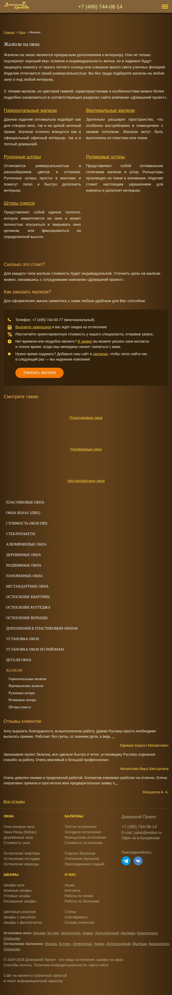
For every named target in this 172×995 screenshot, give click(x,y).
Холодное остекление (83, 832)
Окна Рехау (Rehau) (20, 832)
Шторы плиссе (19, 203)
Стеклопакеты (20, 534)
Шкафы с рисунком (19, 917)
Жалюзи (14, 670)
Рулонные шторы (22, 156)
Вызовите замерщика (33, 327)
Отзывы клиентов (79, 922)
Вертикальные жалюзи (110, 110)
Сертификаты (76, 917)
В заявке (85, 341)
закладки (100, 354)
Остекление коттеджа (28, 607)
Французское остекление (85, 837)
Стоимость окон (17, 843)
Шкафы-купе (14, 885)
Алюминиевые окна (26, 544)
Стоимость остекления (84, 843)
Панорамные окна (24, 576)
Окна (22, 32)
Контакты (72, 890)
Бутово (53, 933)
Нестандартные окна (86, 480)
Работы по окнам (79, 896)
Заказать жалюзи (39, 372)
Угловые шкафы (17, 896)
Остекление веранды (26, 618)
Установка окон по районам (35, 649)
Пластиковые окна (86, 417)
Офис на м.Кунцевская (141, 838)
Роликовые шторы (105, 156)
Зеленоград (70, 933)
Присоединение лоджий (85, 864)
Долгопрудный (107, 933)
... (113, 736)
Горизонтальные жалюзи (30, 110)
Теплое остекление (81, 827)
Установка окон (22, 639)
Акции (70, 885)
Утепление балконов (82, 859)
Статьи (70, 912)
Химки (88, 933)
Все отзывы (14, 801)
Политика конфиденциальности (60, 965)
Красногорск (147, 933)
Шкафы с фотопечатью (23, 922)
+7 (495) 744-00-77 (47, 320)
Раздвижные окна (86, 449)
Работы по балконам (82, 901)
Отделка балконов (80, 853)
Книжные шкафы (18, 890)
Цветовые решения (20, 912)
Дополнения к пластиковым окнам (41, 628)
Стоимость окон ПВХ (26, 523)
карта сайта (98, 965)
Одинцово (12, 938)
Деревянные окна (23, 555)
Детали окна (18, 660)
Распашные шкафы (20, 901)
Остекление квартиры (28, 597)
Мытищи (128, 933)
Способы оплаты (18, 965)
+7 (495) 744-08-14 (100, 6)
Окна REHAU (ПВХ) (23, 513)
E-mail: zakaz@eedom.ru (142, 832)
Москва (39, 933)
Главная (9, 32)
